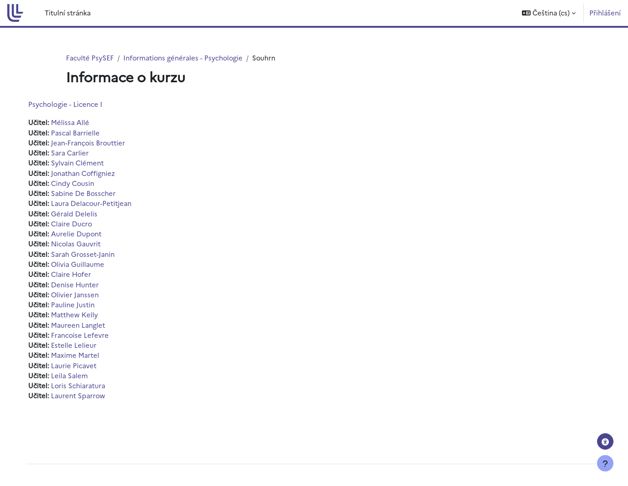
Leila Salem (75, 378)
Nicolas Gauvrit (82, 245)
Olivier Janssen (81, 296)
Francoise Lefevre (86, 337)
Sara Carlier (76, 153)
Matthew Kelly (80, 316)
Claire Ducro (78, 225)
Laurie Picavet (80, 368)
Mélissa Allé (76, 122)
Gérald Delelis (80, 214)
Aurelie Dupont (82, 235)
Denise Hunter (81, 286)
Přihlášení (605, 12)
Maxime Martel (81, 357)
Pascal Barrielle (81, 132)
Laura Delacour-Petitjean (97, 204)
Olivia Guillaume (84, 266)
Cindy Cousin (79, 184)
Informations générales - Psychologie (183, 57)
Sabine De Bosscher (89, 194)
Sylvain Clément (83, 163)
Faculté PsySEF (90, 57)
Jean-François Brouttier (94, 143)
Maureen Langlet (84, 327)
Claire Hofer (77, 276)
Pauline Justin (79, 306)
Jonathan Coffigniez (89, 173)
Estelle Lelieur (80, 347)
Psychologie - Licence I (72, 104)
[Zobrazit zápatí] (605, 463)
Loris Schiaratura (84, 388)
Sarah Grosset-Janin (89, 255)
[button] (549, 13)
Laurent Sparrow (84, 398)
